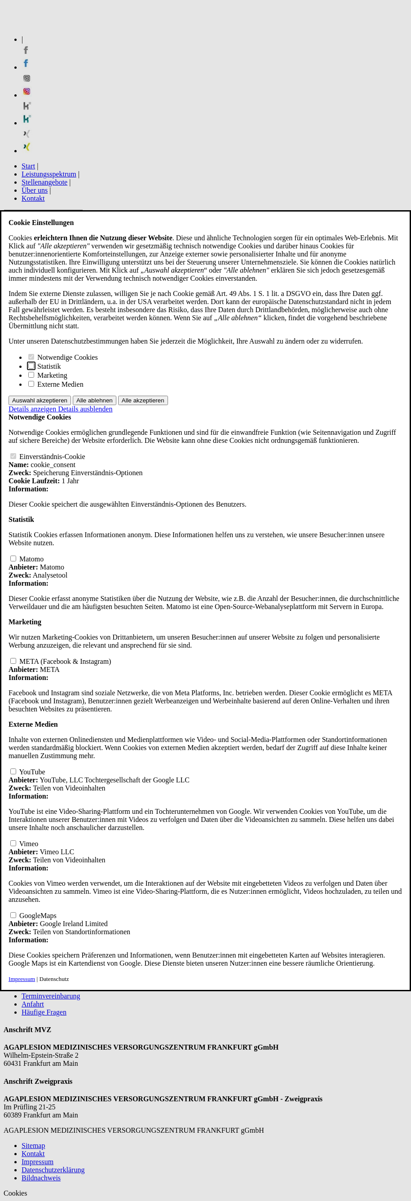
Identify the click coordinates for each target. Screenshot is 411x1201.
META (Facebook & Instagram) (60, 661)
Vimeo (24, 844)
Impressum (22, 979)
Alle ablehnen (94, 400)
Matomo (27, 559)
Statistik (44, 366)
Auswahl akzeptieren (39, 400)
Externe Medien (56, 384)
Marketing (47, 375)
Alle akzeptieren (143, 400)
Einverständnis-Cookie (47, 456)
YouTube (27, 772)
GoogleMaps (33, 915)
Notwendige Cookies (63, 357)
